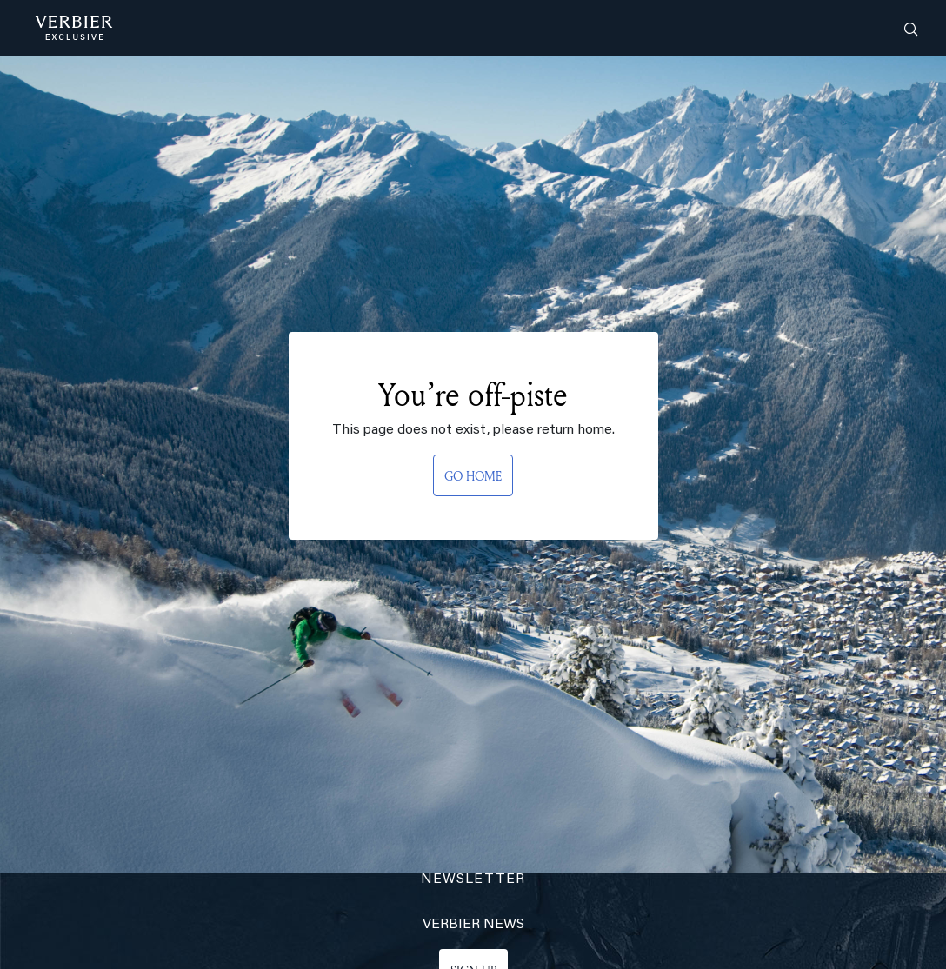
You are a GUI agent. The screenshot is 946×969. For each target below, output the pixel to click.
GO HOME (473, 476)
